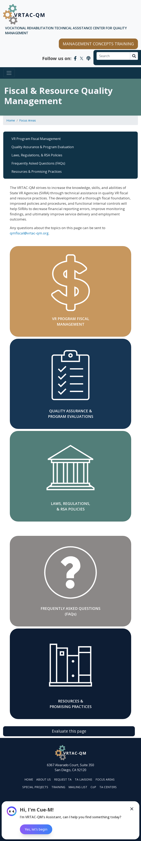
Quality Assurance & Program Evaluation (42, 147)
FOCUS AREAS (105, 779)
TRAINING (58, 787)
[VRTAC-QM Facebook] (75, 58)
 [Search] (134, 56)
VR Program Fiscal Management (36, 138)
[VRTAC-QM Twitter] (81, 58)
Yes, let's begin (36, 829)
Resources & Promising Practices (36, 171)
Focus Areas (27, 120)
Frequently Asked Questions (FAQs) (38, 163)
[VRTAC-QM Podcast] (88, 58)
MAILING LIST (77, 787)
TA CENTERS (108, 787)
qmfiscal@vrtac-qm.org (29, 233)
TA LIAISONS (83, 779)
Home (10, 120)
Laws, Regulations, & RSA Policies (36, 155)
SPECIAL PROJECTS (35, 787)
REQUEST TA (63, 779)
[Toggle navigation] (9, 73)
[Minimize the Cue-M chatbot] (131, 808)
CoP (93, 787)
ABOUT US (43, 779)
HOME (28, 779)
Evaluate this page (69, 731)
